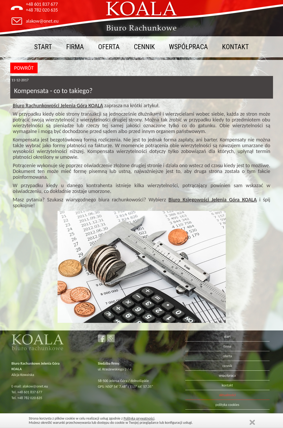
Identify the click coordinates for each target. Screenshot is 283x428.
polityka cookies (227, 404)
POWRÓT (24, 68)
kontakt (235, 47)
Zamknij (252, 422)
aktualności (227, 395)
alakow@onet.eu (42, 21)
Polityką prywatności (139, 418)
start (43, 47)
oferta (109, 47)
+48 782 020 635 (42, 10)
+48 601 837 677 (42, 4)
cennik (144, 47)
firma (75, 47)
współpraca (188, 47)
